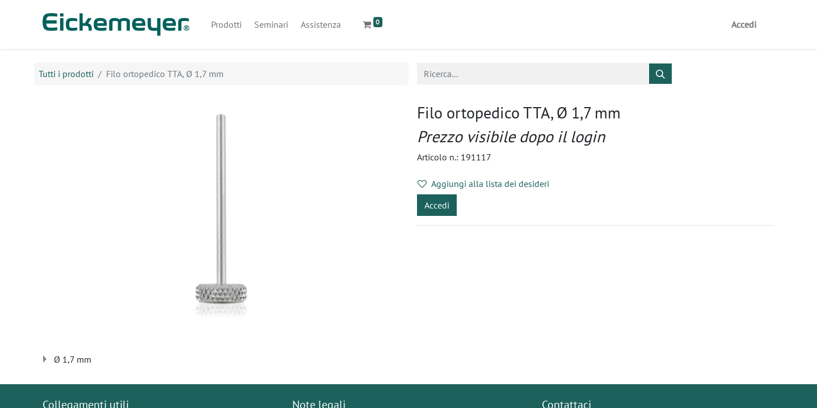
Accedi (743, 24)
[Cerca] (660, 73)
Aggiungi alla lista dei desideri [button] (483, 183)
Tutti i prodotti (66, 73)
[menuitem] (226, 24)
